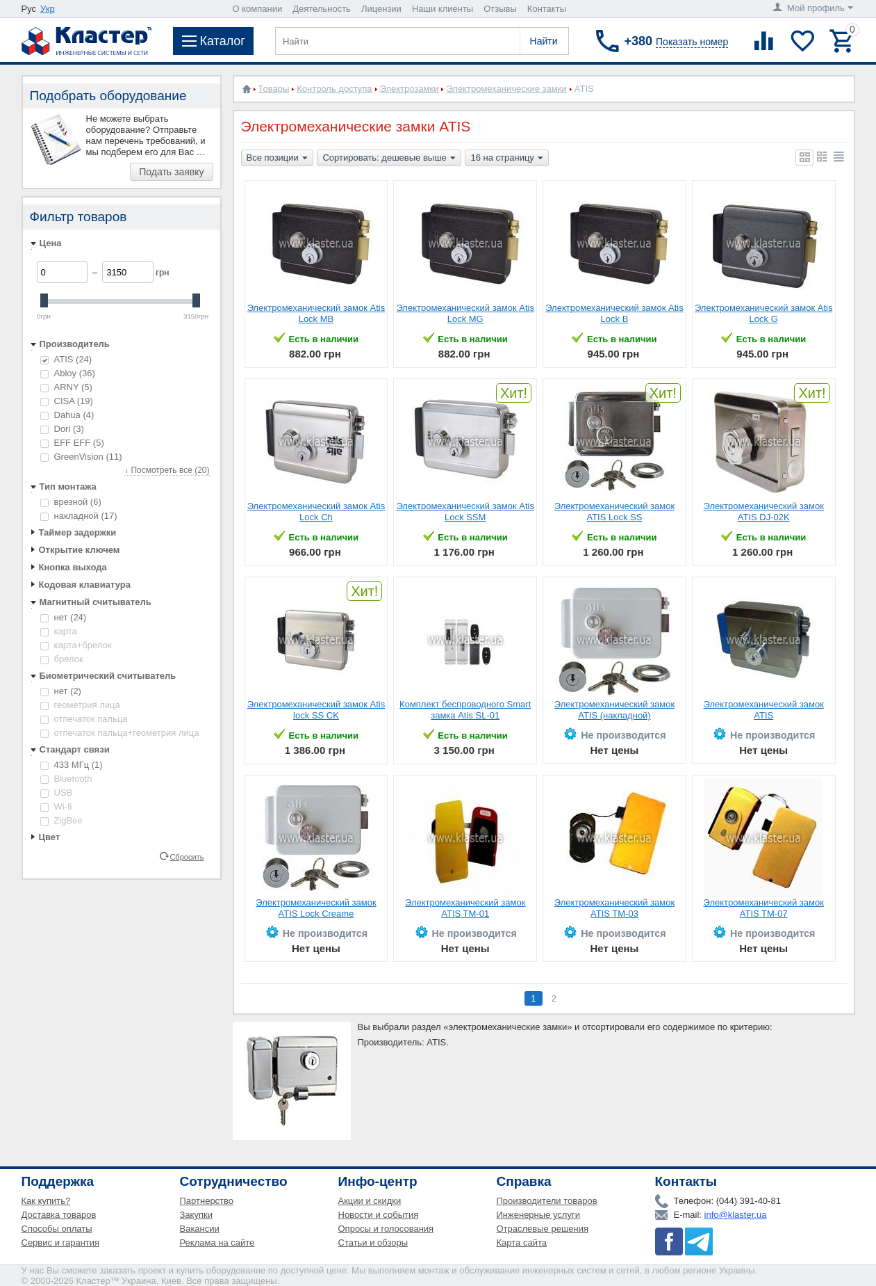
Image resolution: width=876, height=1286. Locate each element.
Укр (47, 8)
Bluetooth (66, 778)
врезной (70, 502)
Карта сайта (522, 1242)
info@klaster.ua (735, 1214)
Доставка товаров (59, 1214)
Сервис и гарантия (61, 1242)
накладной (78, 516)
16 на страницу (506, 158)
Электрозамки (409, 88)
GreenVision (81, 456)
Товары (274, 88)
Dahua (67, 415)
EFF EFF (72, 442)
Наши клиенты (442, 8)
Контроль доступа (334, 88)
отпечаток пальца (84, 719)
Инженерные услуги (538, 1214)
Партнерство (207, 1201)
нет (63, 617)
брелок (61, 659)
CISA (66, 401)
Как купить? (46, 1201)
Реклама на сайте (217, 1242)
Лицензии (381, 8)
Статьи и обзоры (373, 1242)
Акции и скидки (370, 1201)
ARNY (66, 387)
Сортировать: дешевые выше (388, 158)
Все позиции (277, 158)
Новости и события (378, 1214)
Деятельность (321, 8)
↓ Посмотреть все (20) (166, 470)
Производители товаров (547, 1201)
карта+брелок (76, 645)
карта (58, 631)
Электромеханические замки (506, 88)
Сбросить (187, 856)
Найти (544, 41)
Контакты (546, 8)
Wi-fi (56, 806)
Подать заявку (171, 171)
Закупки (196, 1214)
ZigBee (61, 820)
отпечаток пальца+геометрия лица (119, 733)
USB (56, 792)
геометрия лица (80, 705)
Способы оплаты (57, 1228)
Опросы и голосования (386, 1228)
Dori (62, 429)
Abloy (67, 373)
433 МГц (71, 764)
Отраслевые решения (543, 1228)
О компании (258, 8)
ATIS (66, 359)
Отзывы (500, 8)
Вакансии (200, 1228)
